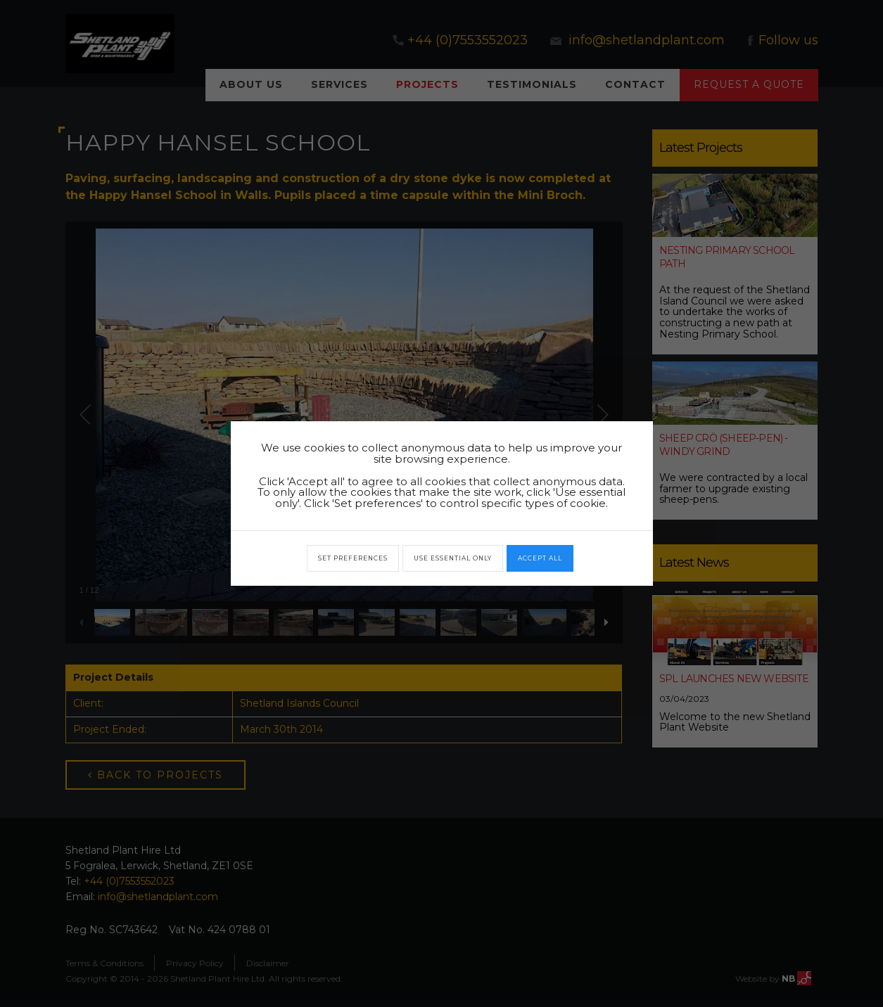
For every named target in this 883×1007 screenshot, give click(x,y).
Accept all (540, 558)
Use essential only (453, 558)
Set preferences (353, 558)
